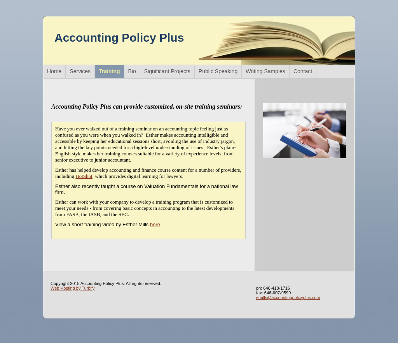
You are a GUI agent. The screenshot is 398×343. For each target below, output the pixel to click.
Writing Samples (265, 71)
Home (54, 71)
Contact (302, 71)
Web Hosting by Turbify (73, 288)
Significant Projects (167, 71)
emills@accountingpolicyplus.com (288, 297)
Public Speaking (218, 71)
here (155, 224)
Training (109, 71)
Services (80, 71)
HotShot (83, 176)
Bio (132, 71)
